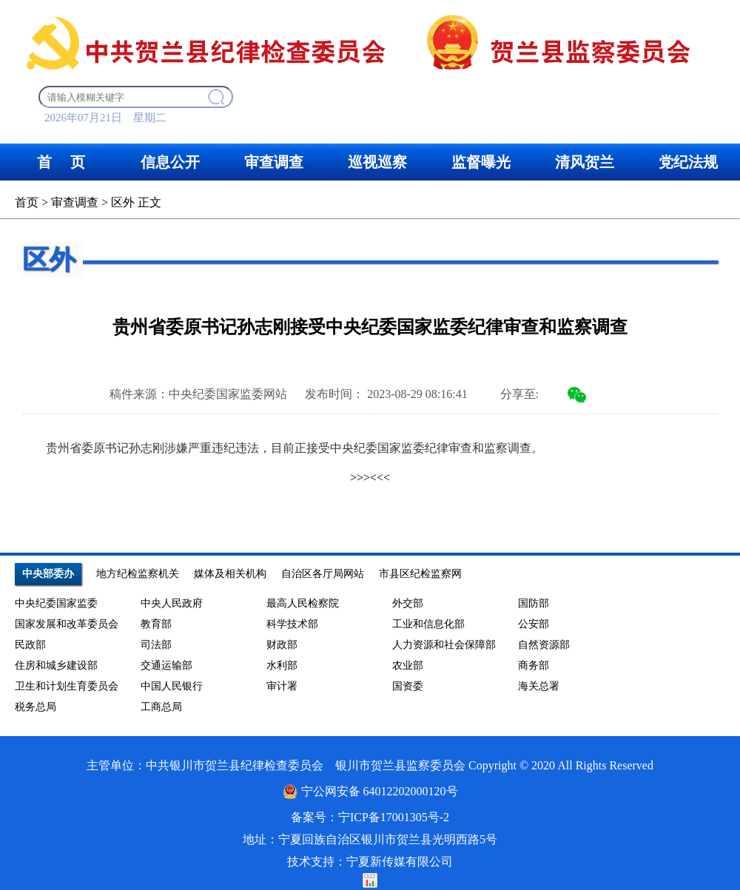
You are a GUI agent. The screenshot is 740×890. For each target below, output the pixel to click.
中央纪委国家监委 (56, 603)
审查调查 (74, 202)
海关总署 (538, 686)
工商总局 (161, 706)
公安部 (533, 624)
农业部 (407, 665)
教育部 (156, 624)
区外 (123, 202)
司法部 (156, 644)
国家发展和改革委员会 (66, 624)
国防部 (533, 603)
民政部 (30, 644)
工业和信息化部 (428, 624)
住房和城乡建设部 (56, 665)
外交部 (407, 603)
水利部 (281, 665)
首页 (26, 202)
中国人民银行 (172, 686)
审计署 (281, 686)
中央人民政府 (172, 603)
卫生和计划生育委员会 (66, 686)
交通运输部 (166, 665)
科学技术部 (292, 624)
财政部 (281, 644)
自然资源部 (544, 644)
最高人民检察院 (302, 603)
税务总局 (35, 706)
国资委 (407, 686)
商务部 (533, 665)
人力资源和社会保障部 (444, 644)
